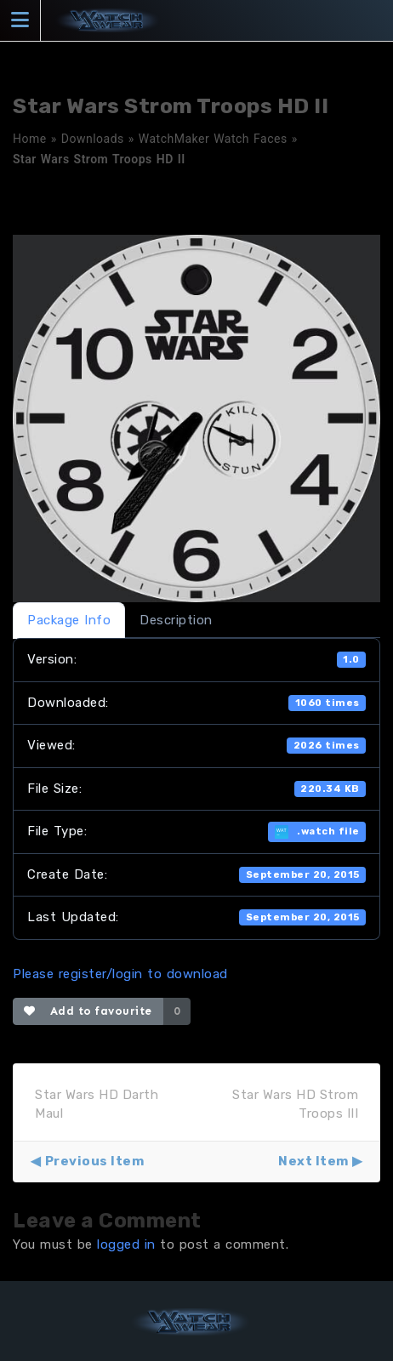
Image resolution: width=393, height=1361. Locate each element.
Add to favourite (88, 1011)
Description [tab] (176, 620)
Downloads (92, 138)
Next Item (313, 1161)
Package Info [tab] (69, 620)
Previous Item (95, 1161)
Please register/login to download (120, 974)
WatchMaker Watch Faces (213, 138)
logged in (126, 1244)
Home (30, 138)
